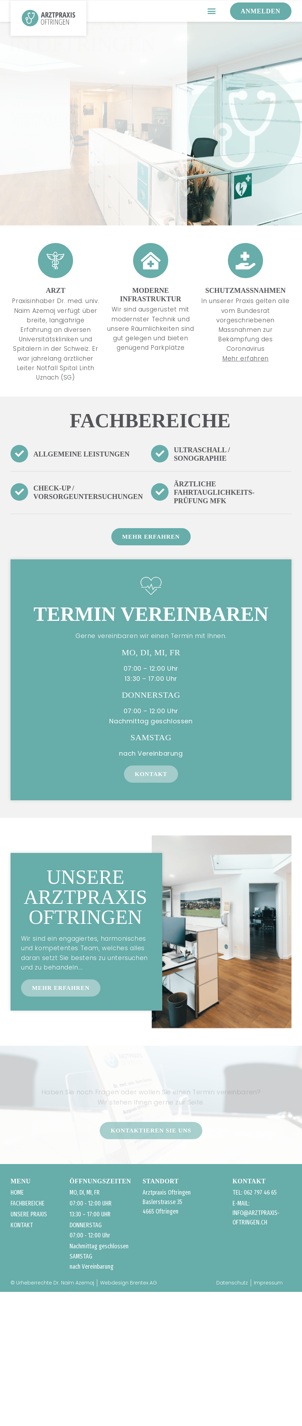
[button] (211, 11)
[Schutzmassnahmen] (245, 260)
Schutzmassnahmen (245, 290)
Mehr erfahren (245, 358)
